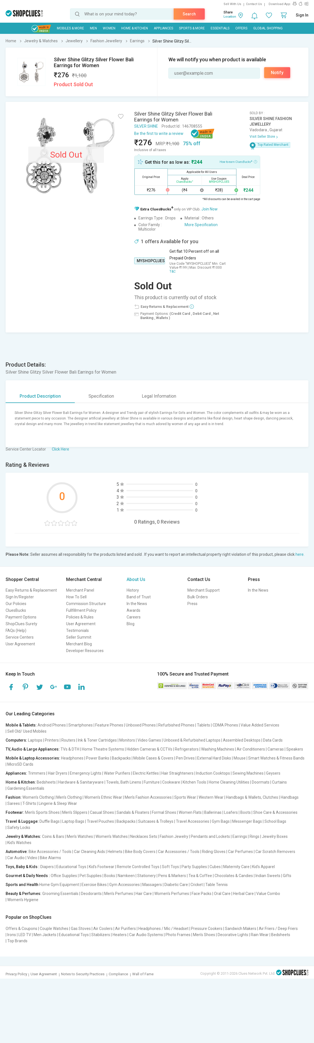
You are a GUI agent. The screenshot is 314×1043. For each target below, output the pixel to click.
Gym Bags (221, 821)
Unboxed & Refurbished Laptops (192, 740)
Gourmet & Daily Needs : (28, 875)
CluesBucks (16, 610)
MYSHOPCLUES (151, 261)
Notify (277, 72)
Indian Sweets (267, 875)
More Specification (201, 224)
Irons (11, 934)
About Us (136, 579)
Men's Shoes (204, 934)
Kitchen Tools (194, 782)
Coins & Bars (53, 836)
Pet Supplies (91, 875)
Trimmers (36, 773)
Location (230, 16)
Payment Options (21, 617)
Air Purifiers (125, 928)
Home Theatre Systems (103, 749)
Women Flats (190, 812)
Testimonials (77, 630)
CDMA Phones (225, 725)
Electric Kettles (146, 773)
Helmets (115, 851)
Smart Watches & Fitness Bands (276, 758)
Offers (241, 28)
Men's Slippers (74, 812)
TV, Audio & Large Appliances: (33, 749)
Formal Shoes (164, 812)
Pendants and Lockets (210, 836)
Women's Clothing (38, 797)
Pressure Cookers (206, 928)
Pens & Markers (172, 875)
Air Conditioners (251, 749)
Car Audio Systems (146, 934)
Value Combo (268, 893)
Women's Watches (112, 836)
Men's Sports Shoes (42, 812)
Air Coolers (103, 928)
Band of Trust (139, 597)
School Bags (275, 821)
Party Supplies (194, 866)
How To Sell (76, 597)
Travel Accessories (192, 821)
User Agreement (20, 644)
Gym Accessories (124, 884)
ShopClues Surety (21, 624)
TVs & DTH (70, 749)
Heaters (120, 934)
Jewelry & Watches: (23, 836)
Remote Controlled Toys (138, 866)
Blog (130, 624)
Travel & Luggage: (22, 821)
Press (192, 603)
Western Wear (211, 797)
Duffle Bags (49, 821)
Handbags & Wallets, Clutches (252, 797)
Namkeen (126, 875)
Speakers (294, 749)
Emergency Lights (85, 773)
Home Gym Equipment (59, 884)
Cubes (215, 866)
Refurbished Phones (176, 725)
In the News (137, 603)
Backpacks (121, 758)
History (133, 590)
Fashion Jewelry (174, 836)
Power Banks (97, 758)
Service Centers (20, 637)
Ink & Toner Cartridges (97, 740)
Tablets (203, 725)
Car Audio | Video (22, 858)
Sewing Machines (248, 773)
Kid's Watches (19, 842)
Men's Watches (80, 836)
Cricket (196, 884)
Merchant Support (203, 590)
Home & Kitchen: (21, 782)
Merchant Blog (79, 644)
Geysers (273, 773)
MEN (93, 28)
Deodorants (91, 893)
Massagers (152, 884)
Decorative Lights (233, 934)
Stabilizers (100, 934)
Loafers (231, 812)
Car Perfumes (240, 851)
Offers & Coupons (21, 928)
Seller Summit (78, 637)
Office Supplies (64, 875)
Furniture (152, 782)
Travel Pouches (100, 821)
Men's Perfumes (118, 893)
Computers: (16, 740)
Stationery (146, 875)
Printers (52, 740)
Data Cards (273, 740)
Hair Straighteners (177, 773)
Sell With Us (232, 4)
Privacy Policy (16, 974)
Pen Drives (185, 758)
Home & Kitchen (134, 28)
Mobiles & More (70, 28)
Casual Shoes (102, 812)
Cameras (276, 749)
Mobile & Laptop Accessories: (33, 758)
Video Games (149, 740)
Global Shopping (268, 28)
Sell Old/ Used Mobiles (26, 731)
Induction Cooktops (213, 773)
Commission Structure (86, 603)
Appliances (163, 28)
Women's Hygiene (22, 899)
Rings (254, 836)
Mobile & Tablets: (21, 725)
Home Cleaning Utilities (229, 782)
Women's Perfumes (171, 893)
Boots (245, 812)
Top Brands (17, 941)
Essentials (220, 28)
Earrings (239, 836)
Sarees (13, 803)
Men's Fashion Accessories (148, 797)
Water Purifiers (117, 773)
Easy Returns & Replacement (31, 590)
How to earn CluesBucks (238, 161)
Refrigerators (187, 749)
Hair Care (144, 893)
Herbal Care (243, 893)
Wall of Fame (142, 974)
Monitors (127, 740)
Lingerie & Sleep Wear (58, 803)
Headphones (72, 758)
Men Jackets (45, 934)
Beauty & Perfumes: (23, 893)
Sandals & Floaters (133, 812)
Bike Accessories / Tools (50, 851)
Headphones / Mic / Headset (163, 928)
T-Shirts (29, 803)
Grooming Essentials (60, 893)
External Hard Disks (214, 758)
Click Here (60, 449)
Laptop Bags (73, 821)
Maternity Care (236, 866)
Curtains (279, 782)
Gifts (287, 875)
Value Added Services (260, 725)
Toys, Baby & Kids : (22, 866)
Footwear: (15, 812)
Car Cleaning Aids (89, 851)
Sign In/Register (20, 597)
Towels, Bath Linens (123, 782)
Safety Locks (18, 827)
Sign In (302, 15)
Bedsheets (46, 782)
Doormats (260, 782)
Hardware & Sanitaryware (81, 782)
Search (189, 14)
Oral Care (222, 893)
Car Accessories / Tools (178, 851)
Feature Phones (109, 725)
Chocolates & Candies (234, 875)
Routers (68, 740)
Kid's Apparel (263, 866)
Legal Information (159, 396)
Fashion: (14, 797)
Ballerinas (213, 812)
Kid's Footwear (101, 866)
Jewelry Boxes (275, 836)
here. (300, 554)
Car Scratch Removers (275, 851)
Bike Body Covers (140, 851)
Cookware (171, 782)
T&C (172, 271)
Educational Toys (71, 866)
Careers (134, 617)
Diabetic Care (176, 884)
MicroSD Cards (20, 764)
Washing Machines (217, 749)
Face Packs (201, 893)
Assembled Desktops (241, 740)
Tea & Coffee (200, 875)
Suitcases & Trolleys (155, 821)
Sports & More (192, 28)
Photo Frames (178, 934)
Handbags (290, 797)
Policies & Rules (80, 617)
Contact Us (254, 4)
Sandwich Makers (240, 928)
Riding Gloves (213, 851)
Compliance (118, 974)
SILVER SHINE (146, 126)
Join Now (209, 209)
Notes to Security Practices (82, 974)
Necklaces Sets (143, 836)
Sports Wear (185, 797)
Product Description (40, 396)
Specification (101, 396)
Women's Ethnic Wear (103, 797)
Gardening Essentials (25, 788)
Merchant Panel (80, 590)
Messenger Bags (247, 821)
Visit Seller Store (262, 137)
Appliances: (16, 773)
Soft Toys (170, 866)
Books (109, 875)
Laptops (35, 740)
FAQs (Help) (16, 630)
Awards (133, 610)
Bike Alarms (50, 858)
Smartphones (80, 725)
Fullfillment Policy (81, 610)
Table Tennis (216, 884)
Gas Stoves (81, 928)
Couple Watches (54, 928)
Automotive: (17, 851)
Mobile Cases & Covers (153, 758)
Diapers (47, 866)
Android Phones (52, 725)
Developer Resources (85, 650)
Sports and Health (22, 884)
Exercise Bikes (94, 884)
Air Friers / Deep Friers (278, 928)
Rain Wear (260, 934)
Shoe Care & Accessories (275, 812)
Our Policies (16, 603)
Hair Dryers (57, 773)
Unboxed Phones (141, 725)
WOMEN (109, 28)
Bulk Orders (197, 597)
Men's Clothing (69, 797)
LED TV (24, 934)
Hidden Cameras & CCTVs (149, 749)
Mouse (240, 758)
